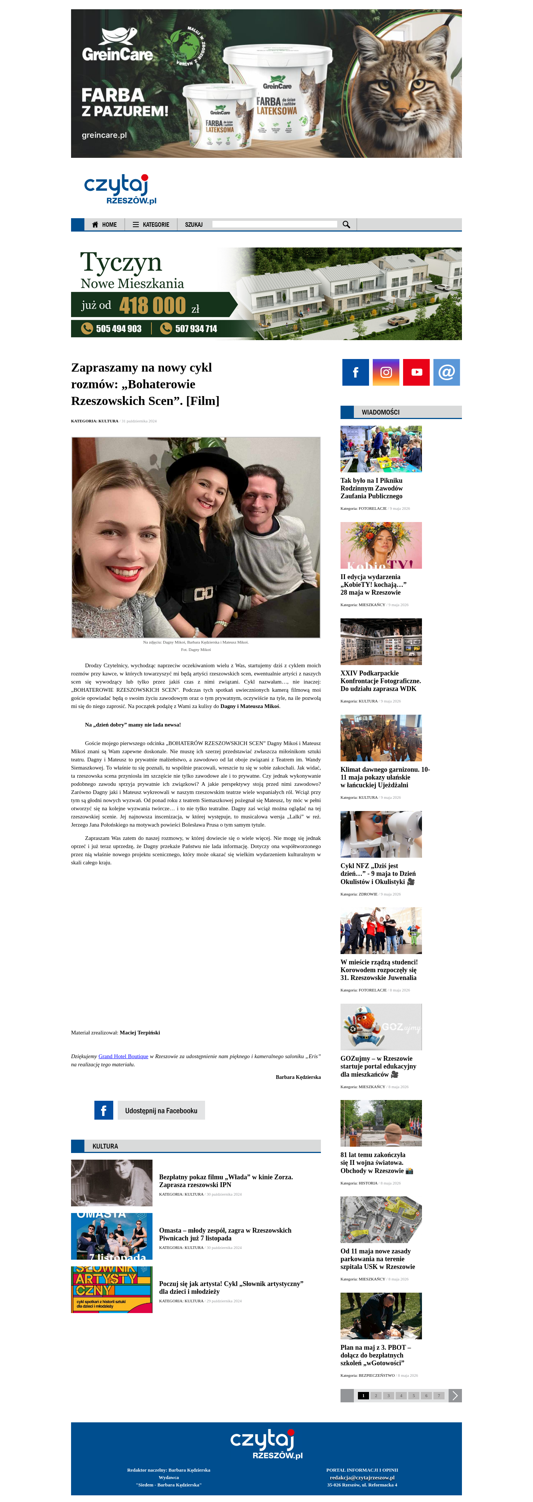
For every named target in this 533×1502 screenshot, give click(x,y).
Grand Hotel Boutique (123, 1056)
